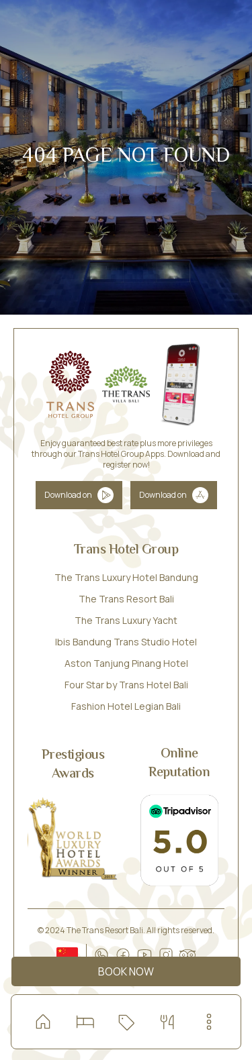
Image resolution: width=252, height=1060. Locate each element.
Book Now (126, 971)
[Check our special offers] (126, 1022)
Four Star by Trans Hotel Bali (126, 684)
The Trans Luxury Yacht (126, 620)
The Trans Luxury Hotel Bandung (126, 577)
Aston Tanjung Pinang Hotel (126, 663)
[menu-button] (209, 1022)
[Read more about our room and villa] (85, 1022)
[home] (43, 1022)
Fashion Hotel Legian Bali (126, 706)
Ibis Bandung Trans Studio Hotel (126, 641)
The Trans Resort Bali (126, 598)
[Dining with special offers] (167, 1022)
